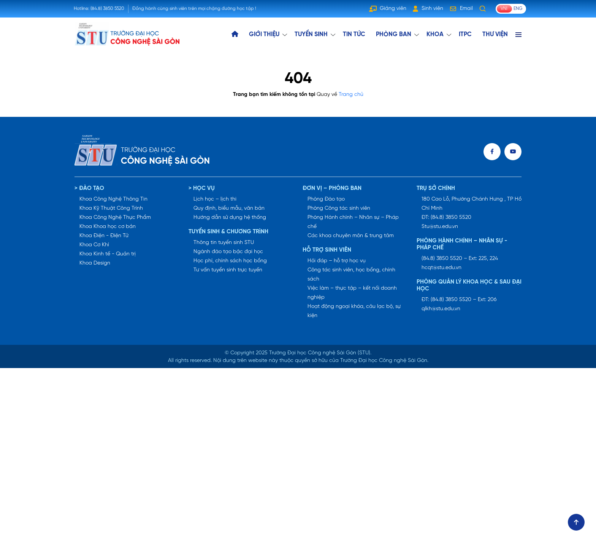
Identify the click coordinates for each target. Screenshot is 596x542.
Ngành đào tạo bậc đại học (228, 252)
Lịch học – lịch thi (214, 199)
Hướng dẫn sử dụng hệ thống (229, 217)
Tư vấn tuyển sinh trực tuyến (227, 270)
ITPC (465, 34)
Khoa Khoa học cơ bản (107, 227)
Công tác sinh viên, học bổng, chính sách (351, 274)
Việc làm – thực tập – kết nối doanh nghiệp (352, 292)
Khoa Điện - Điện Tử (103, 236)
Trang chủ (351, 94)
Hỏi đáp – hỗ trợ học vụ (337, 261)
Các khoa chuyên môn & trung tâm (351, 236)
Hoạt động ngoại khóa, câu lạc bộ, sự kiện (354, 311)
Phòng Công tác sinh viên (339, 208)
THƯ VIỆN (495, 34)
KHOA (435, 34)
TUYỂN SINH (311, 34)
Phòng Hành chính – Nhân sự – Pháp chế (353, 222)
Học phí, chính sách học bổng (230, 261)
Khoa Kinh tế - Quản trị (107, 254)
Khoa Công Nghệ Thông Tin (113, 199)
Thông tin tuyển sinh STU (223, 242)
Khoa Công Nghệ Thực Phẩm (115, 217)
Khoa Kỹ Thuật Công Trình (111, 208)
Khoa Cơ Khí (94, 245)
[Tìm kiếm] (483, 9)
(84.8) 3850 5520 (107, 8)
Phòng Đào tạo (326, 199)
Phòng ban (393, 34)
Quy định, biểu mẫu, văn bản (229, 208)
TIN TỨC (354, 34)
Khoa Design (94, 263)
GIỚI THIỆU (264, 34)
